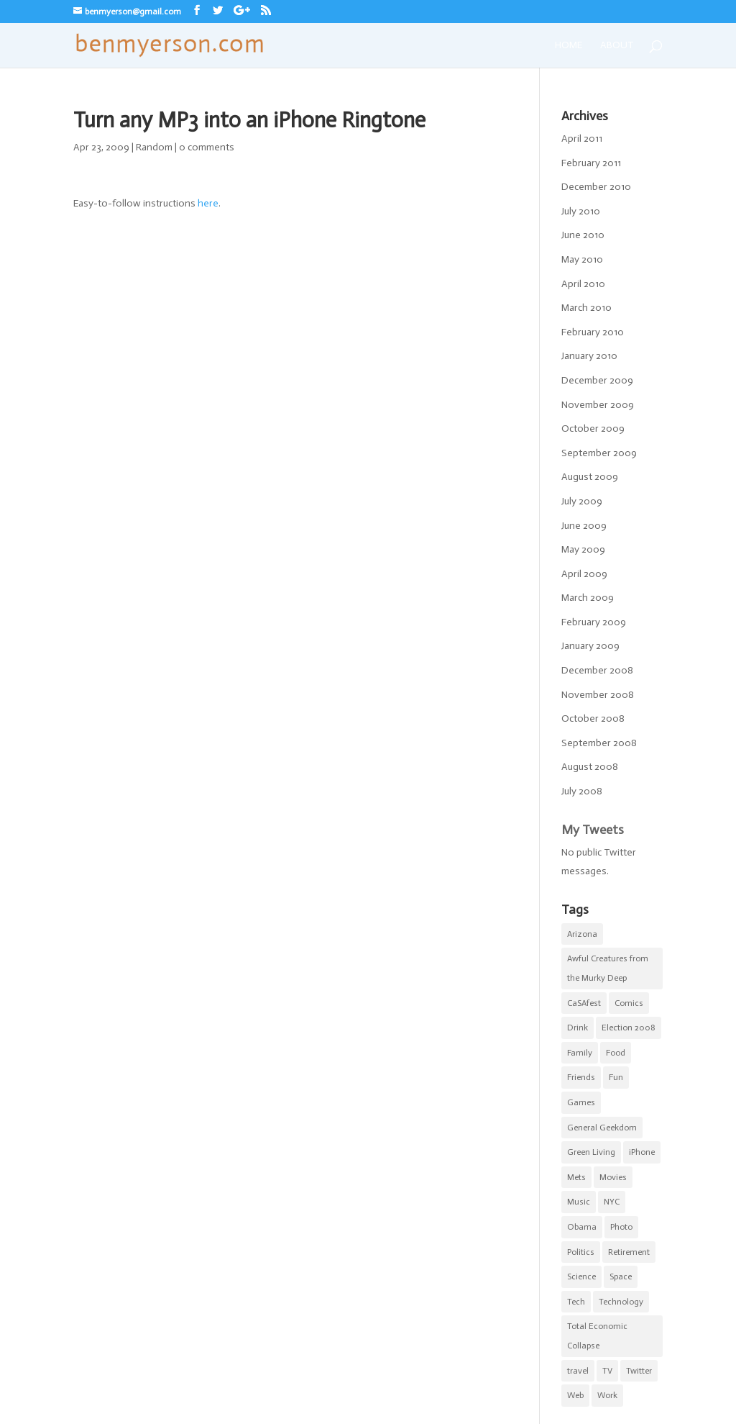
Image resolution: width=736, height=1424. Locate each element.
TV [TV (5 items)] (607, 1371)
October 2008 (593, 718)
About (617, 45)
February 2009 (593, 622)
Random (154, 147)
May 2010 (582, 259)
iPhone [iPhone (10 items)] (642, 1152)
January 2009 (590, 646)
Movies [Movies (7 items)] (613, 1177)
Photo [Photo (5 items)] (621, 1227)
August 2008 (589, 767)
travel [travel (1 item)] (578, 1371)
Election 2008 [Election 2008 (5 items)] (629, 1027)
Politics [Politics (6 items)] (580, 1252)
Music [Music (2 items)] (578, 1202)
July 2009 (581, 501)
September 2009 (599, 453)
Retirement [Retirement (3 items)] (629, 1252)
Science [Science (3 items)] (581, 1276)
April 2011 (581, 138)
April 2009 (584, 574)
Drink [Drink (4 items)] (577, 1027)
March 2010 (586, 307)
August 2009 (589, 477)
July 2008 (581, 791)
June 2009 (584, 526)
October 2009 (593, 428)
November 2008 (597, 695)
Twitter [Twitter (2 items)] (639, 1371)
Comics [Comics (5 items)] (629, 1003)
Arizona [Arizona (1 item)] (582, 934)
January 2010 (589, 356)
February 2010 (592, 332)
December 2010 (596, 187)
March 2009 (587, 597)
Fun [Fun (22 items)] (616, 1077)
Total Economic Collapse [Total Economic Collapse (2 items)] (597, 1336)
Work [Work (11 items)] (607, 1395)
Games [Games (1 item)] (581, 1102)
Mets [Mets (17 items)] (576, 1177)
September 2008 (599, 743)
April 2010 (583, 284)
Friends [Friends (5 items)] (581, 1077)
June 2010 (582, 235)
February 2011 (591, 163)
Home (568, 45)
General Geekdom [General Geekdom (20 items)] (602, 1128)
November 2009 (597, 405)
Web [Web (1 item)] (575, 1395)
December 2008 (597, 670)
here (208, 203)
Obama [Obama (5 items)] (582, 1227)
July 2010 (580, 211)
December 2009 (597, 380)
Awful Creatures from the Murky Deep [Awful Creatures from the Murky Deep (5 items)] (607, 968)
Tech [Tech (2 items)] (576, 1302)
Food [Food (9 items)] (615, 1053)
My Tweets (592, 830)
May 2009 (583, 549)
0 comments (206, 147)
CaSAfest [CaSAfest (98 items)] (584, 1003)
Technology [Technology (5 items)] (621, 1302)
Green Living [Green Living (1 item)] (591, 1152)
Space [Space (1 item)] (621, 1276)
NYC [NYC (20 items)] (612, 1202)
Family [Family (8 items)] (579, 1053)
